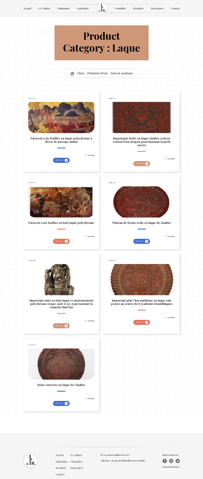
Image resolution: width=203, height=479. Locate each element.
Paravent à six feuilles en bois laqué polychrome (61, 222)
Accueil (27, 8)
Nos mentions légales (171, 466)
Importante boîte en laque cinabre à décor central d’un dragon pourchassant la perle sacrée (142, 142)
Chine (81, 73)
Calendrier (83, 8)
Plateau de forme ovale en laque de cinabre (141, 222)
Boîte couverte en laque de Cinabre (61, 385)
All (72, 73)
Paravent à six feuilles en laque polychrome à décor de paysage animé (61, 140)
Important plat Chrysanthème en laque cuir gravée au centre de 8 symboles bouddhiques (142, 302)
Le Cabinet (44, 8)
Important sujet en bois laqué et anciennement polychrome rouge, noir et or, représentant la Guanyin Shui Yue (61, 304)
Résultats (138, 8)
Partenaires (157, 8)
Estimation (63, 8)
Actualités (120, 8)
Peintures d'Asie (97, 73)
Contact (175, 8)
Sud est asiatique (122, 73)
